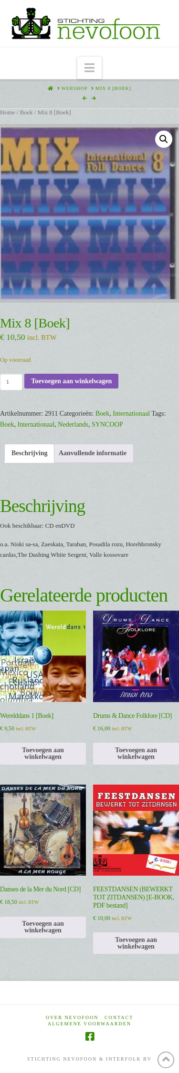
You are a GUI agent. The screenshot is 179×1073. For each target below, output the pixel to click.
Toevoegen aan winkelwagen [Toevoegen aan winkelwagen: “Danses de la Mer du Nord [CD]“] (43, 927)
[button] (89, 68)
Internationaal (131, 413)
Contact (119, 1017)
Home (7, 112)
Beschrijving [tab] (29, 453)
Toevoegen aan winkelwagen (71, 381)
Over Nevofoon (72, 1017)
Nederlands (73, 424)
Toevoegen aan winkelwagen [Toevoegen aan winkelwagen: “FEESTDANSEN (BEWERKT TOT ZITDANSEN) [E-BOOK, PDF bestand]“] (136, 943)
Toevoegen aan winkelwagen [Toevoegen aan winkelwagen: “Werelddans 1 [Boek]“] (43, 753)
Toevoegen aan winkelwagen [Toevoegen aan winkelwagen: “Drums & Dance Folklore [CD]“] (136, 753)
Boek (26, 112)
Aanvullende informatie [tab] (92, 453)
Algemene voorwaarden (89, 1023)
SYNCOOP (107, 424)
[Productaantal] (11, 382)
